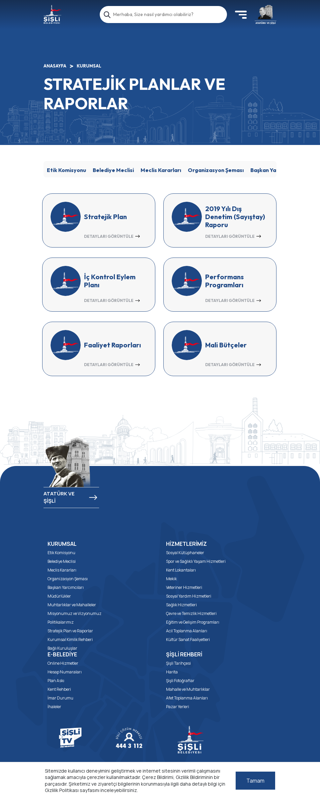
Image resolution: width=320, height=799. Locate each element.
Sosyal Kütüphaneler (185, 552)
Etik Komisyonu (66, 170)
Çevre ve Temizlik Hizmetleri (191, 613)
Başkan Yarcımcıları (66, 587)
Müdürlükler (59, 596)
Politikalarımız (61, 622)
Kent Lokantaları (181, 570)
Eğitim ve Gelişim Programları (192, 622)
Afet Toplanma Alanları (187, 698)
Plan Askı (56, 680)
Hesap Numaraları (65, 672)
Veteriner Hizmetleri (184, 587)
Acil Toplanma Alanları (186, 631)
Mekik (171, 579)
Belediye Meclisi (113, 170)
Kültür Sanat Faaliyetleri (188, 639)
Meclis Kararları (161, 170)
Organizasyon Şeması (216, 170)
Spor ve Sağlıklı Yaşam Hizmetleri (196, 561)
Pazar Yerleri (177, 706)
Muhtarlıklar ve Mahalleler (72, 605)
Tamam (255, 780)
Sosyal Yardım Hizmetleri (188, 596)
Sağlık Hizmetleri (181, 605)
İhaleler (54, 706)
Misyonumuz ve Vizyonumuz (74, 613)
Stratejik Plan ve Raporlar (70, 631)
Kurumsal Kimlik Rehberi (70, 639)
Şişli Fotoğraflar (180, 680)
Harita (172, 672)
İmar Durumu (60, 698)
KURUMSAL (89, 65)
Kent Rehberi (59, 689)
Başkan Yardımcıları (275, 170)
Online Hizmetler (63, 663)
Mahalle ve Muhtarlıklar (188, 689)
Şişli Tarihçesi (178, 663)
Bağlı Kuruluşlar (62, 648)
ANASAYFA (55, 65)
